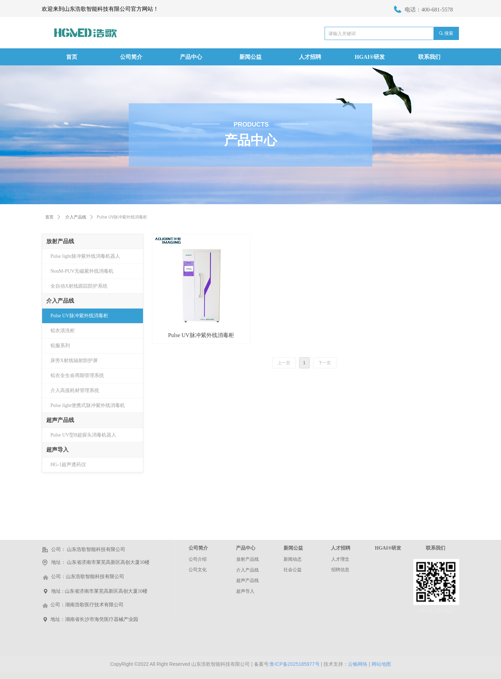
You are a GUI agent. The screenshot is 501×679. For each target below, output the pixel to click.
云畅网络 (357, 664)
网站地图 (381, 664)
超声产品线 (60, 420)
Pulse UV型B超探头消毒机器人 (83, 435)
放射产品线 (60, 241)
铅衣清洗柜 (62, 330)
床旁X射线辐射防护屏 (74, 360)
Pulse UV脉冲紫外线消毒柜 (79, 315)
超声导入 (57, 450)
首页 (49, 217)
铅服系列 (60, 345)
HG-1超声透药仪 (68, 464)
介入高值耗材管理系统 (74, 390)
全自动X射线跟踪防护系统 (79, 286)
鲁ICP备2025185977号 (294, 664)
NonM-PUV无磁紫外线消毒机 (81, 271)
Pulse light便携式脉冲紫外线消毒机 (87, 405)
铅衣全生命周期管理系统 (77, 375)
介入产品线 (75, 217)
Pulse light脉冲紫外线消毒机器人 (85, 256)
